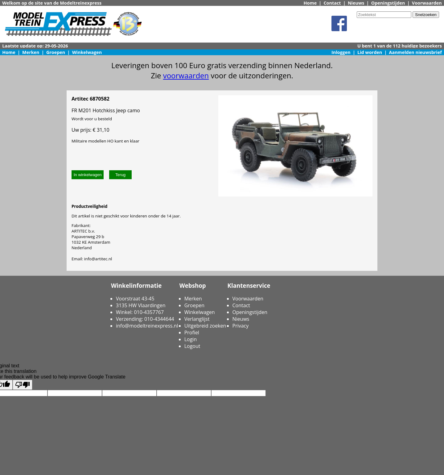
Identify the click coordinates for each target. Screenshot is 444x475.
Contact (332, 3)
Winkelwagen (87, 52)
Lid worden (369, 52)
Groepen (55, 52)
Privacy (240, 325)
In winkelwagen (88, 174)
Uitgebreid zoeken (205, 325)
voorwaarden (186, 75)
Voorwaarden (427, 3)
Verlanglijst (197, 319)
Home (310, 3)
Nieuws (356, 3)
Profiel (191, 332)
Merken (30, 52)
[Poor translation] (22, 385)
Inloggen (341, 52)
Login (190, 339)
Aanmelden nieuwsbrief (415, 52)
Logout (192, 346)
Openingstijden (388, 3)
